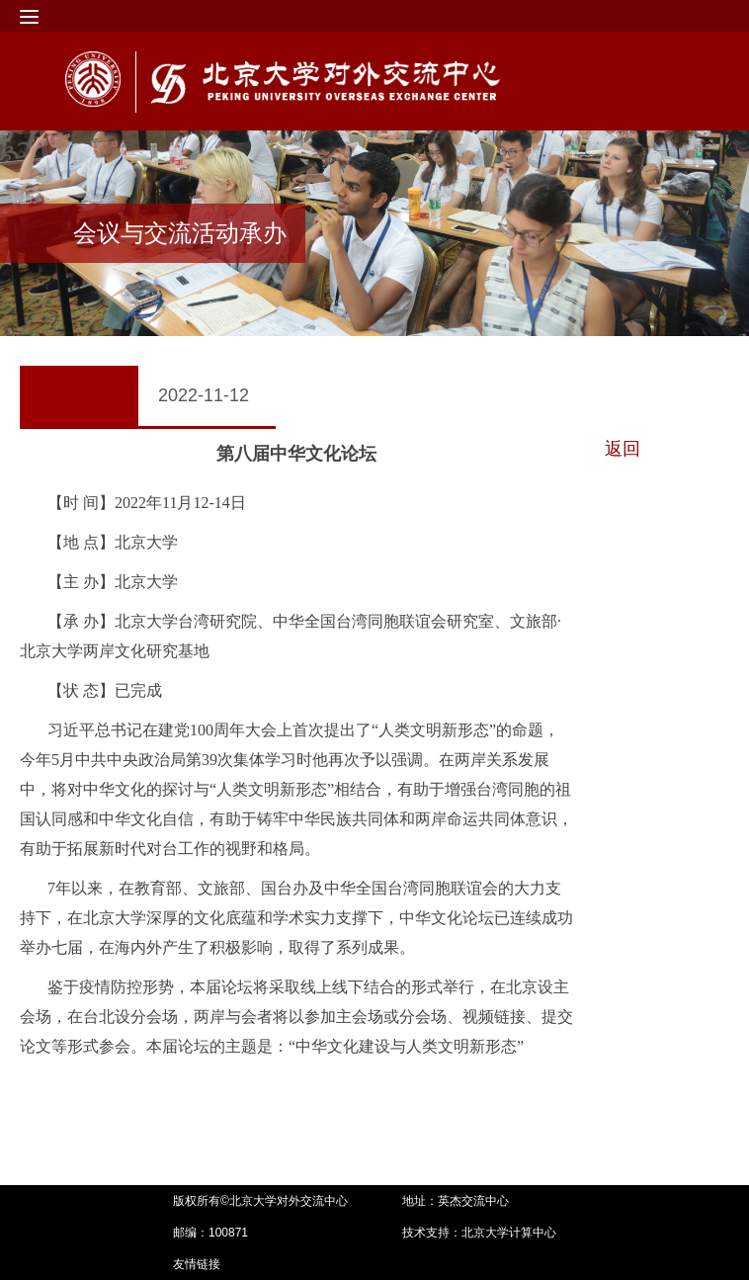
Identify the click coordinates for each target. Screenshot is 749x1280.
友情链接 (196, 1264)
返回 (622, 449)
